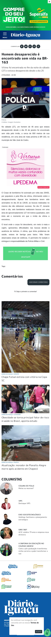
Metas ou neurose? (26, 449)
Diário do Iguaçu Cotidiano (11, 375)
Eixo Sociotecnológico (30, 476)
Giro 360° (23, 491)
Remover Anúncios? (43, 187)
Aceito (38, 632)
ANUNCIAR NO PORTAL (25, 602)
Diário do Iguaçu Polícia (10, 423)
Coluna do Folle (26, 447)
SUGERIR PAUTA (25, 594)
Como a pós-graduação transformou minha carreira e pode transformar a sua (33, 512)
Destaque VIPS (24, 464)
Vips (20, 462)
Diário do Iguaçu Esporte (10, 335)
